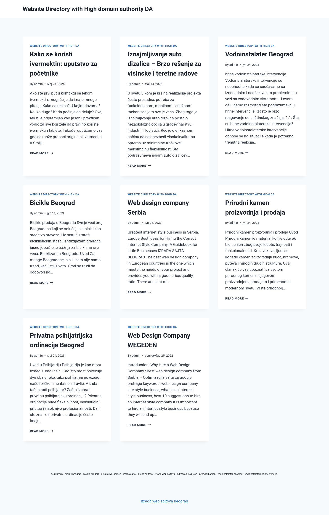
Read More (41, 153)
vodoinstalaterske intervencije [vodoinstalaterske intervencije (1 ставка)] (261, 474)
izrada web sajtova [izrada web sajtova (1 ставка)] (165, 474)
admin (38, 84)
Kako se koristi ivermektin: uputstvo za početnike (63, 63)
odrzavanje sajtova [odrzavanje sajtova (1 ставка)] (187, 474)
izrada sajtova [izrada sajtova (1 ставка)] (145, 474)
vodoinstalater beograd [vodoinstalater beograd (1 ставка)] (230, 474)
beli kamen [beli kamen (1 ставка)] (57, 474)
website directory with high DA (54, 45)
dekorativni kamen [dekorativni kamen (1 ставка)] (111, 474)
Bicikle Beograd (52, 203)
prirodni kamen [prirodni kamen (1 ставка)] (207, 474)
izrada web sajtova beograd (164, 501)
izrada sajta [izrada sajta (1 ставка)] (129, 474)
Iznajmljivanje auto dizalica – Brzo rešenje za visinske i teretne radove (164, 63)
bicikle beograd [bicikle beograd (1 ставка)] (73, 474)
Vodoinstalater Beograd (259, 54)
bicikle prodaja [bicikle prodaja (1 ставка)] (91, 474)
